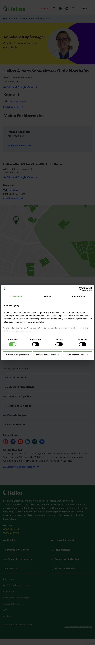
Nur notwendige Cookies (17, 355)
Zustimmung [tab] (16, 296)
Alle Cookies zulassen (77, 355)
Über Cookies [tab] (78, 296)
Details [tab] (47, 296)
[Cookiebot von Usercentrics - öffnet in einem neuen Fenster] (80, 289)
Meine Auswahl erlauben (47, 355)
